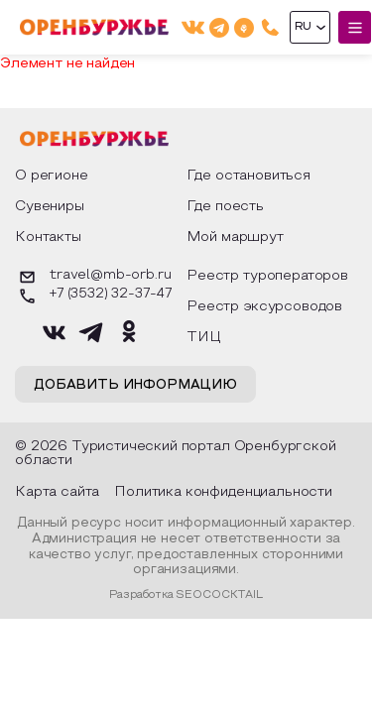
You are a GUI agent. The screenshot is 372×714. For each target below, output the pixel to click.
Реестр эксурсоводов (264, 306)
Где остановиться (248, 176)
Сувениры (49, 206)
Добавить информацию (135, 386)
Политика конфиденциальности (223, 492)
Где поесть (225, 206)
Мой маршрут (235, 237)
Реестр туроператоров (267, 276)
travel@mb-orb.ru (93, 277)
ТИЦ (203, 337)
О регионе (51, 176)
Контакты (48, 237)
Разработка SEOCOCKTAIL (185, 595)
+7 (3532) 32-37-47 (93, 296)
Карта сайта (57, 492)
